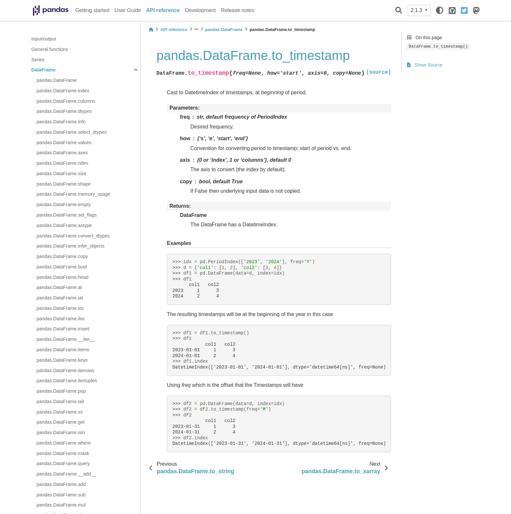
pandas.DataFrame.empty (63, 204)
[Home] (151, 29)
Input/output (43, 38)
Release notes (237, 10)
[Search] (398, 10)
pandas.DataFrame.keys (62, 360)
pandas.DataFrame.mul (60, 504)
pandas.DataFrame (56, 80)
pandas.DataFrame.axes (62, 152)
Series (38, 59)
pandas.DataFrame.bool (61, 266)
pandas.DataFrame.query (63, 463)
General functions (49, 49)
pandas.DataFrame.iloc (60, 318)
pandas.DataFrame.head (62, 277)
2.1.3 (417, 10)
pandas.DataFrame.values (64, 142)
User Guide (128, 10)
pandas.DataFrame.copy (62, 256)
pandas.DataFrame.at (59, 287)
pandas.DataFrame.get (60, 422)
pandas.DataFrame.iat (59, 297)
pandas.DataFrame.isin (60, 432)
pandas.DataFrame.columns (65, 101)
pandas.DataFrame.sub (60, 494)
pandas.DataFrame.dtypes (64, 111)
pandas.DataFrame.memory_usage (73, 194)
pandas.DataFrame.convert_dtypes (73, 235)
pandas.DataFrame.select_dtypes (71, 132)
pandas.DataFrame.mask (62, 453)
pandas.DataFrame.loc (60, 308)
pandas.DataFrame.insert (62, 328)
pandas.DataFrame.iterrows (65, 370)
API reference (163, 10)
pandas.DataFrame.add (61, 484)
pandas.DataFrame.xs (59, 412)
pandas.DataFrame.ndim (62, 163)
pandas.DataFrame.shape (63, 184)
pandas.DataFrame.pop (61, 391)
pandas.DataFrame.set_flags (66, 215)
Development (200, 10)
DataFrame (43, 69)
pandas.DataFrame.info (60, 121)
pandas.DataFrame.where (63, 443)
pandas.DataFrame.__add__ (66, 473)
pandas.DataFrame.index (62, 90)
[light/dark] (439, 10)
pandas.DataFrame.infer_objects (70, 246)
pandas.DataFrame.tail (60, 401)
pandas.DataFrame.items (62, 349)
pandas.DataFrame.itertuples (66, 380)
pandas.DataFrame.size (61, 173)
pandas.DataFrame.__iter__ (65, 339)
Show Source (425, 65)
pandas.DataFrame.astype (64, 225)
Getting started (92, 10)
